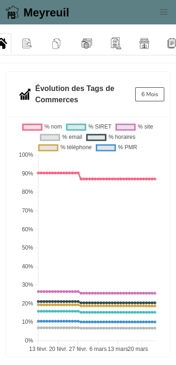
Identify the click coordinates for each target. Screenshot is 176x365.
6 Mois (149, 94)
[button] (164, 12)
